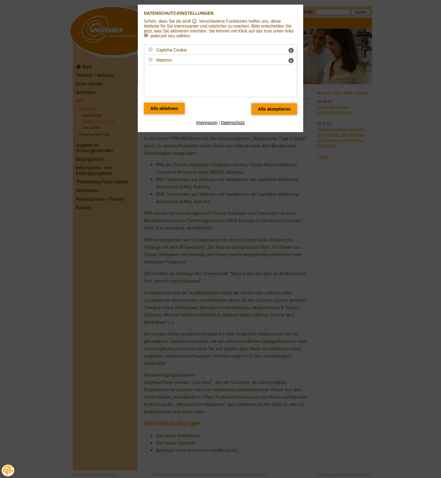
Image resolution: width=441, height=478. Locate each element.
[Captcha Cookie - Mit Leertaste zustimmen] (151, 49)
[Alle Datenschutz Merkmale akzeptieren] (274, 109)
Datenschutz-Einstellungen (178, 13)
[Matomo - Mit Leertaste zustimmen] (151, 60)
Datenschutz (233, 122)
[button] (8, 471)
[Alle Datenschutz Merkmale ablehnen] (164, 108)
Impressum (206, 122)
